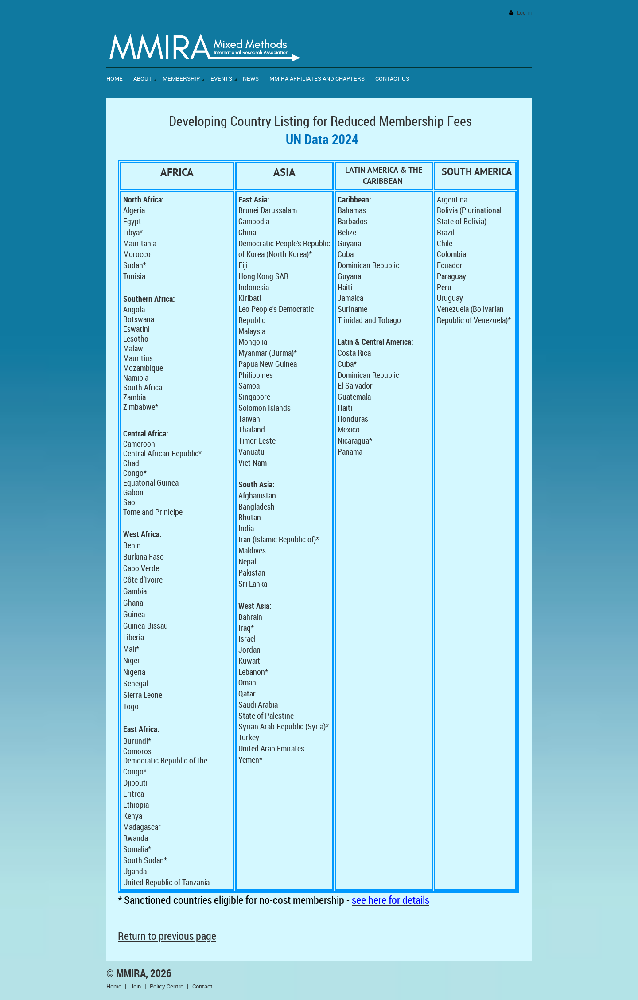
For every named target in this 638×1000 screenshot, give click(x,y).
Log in (524, 12)
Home (113, 986)
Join (135, 986)
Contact (202, 986)
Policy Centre (166, 986)
